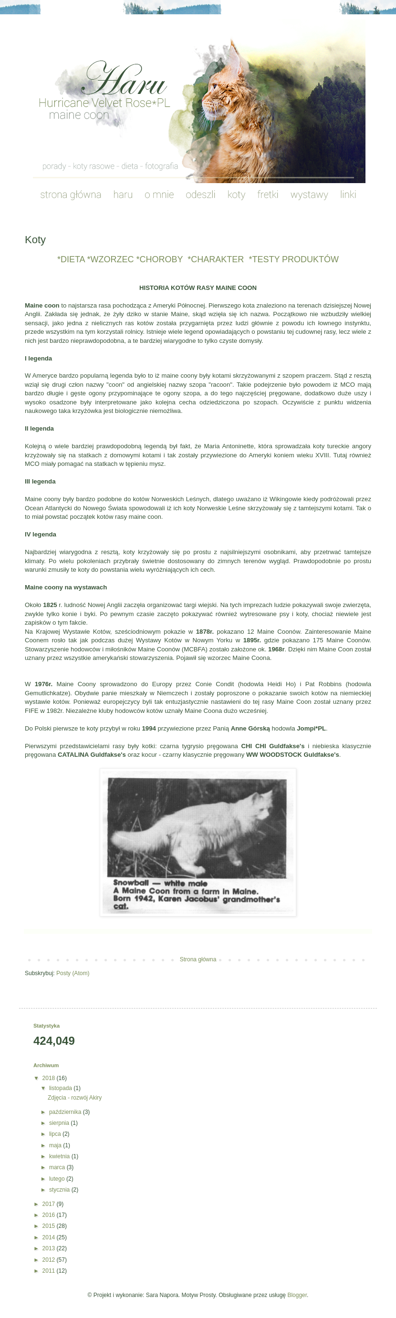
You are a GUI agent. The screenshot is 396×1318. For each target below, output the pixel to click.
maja (56, 1145)
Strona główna (198, 959)
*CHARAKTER (216, 259)
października (66, 1112)
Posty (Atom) (72, 973)
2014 (49, 1237)
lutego (57, 1178)
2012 (49, 1259)
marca (58, 1167)
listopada (61, 1088)
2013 (49, 1248)
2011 (49, 1270)
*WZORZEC (109, 259)
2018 (49, 1078)
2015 (49, 1226)
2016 (49, 1215)
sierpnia (60, 1123)
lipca (56, 1134)
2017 (49, 1204)
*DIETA (71, 259)
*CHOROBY (158, 259)
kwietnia (60, 1156)
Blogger (297, 1295)
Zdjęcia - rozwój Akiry (75, 1097)
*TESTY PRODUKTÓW (294, 259)
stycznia (60, 1189)
